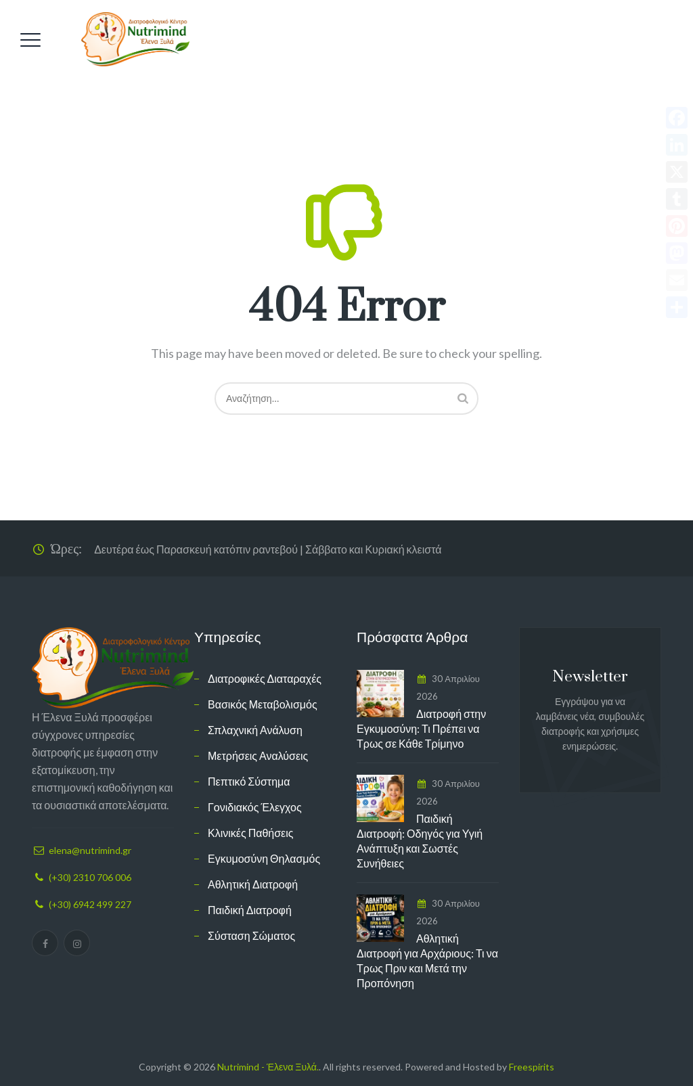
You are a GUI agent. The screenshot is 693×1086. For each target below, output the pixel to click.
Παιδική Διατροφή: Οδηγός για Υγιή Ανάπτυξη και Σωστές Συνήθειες (420, 840)
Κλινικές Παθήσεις (251, 832)
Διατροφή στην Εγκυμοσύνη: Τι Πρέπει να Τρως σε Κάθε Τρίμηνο (421, 728)
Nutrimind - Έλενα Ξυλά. (268, 1066)
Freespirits (531, 1066)
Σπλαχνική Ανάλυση (255, 729)
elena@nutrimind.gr (90, 850)
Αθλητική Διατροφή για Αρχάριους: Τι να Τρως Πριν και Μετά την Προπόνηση (427, 960)
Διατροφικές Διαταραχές (264, 678)
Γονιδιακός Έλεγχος (255, 806)
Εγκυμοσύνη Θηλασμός (264, 858)
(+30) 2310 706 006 (90, 877)
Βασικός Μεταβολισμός (262, 704)
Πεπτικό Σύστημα (249, 781)
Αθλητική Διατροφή (253, 884)
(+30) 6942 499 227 (90, 904)
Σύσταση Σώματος (251, 935)
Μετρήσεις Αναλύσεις (258, 755)
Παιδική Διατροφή (250, 909)
